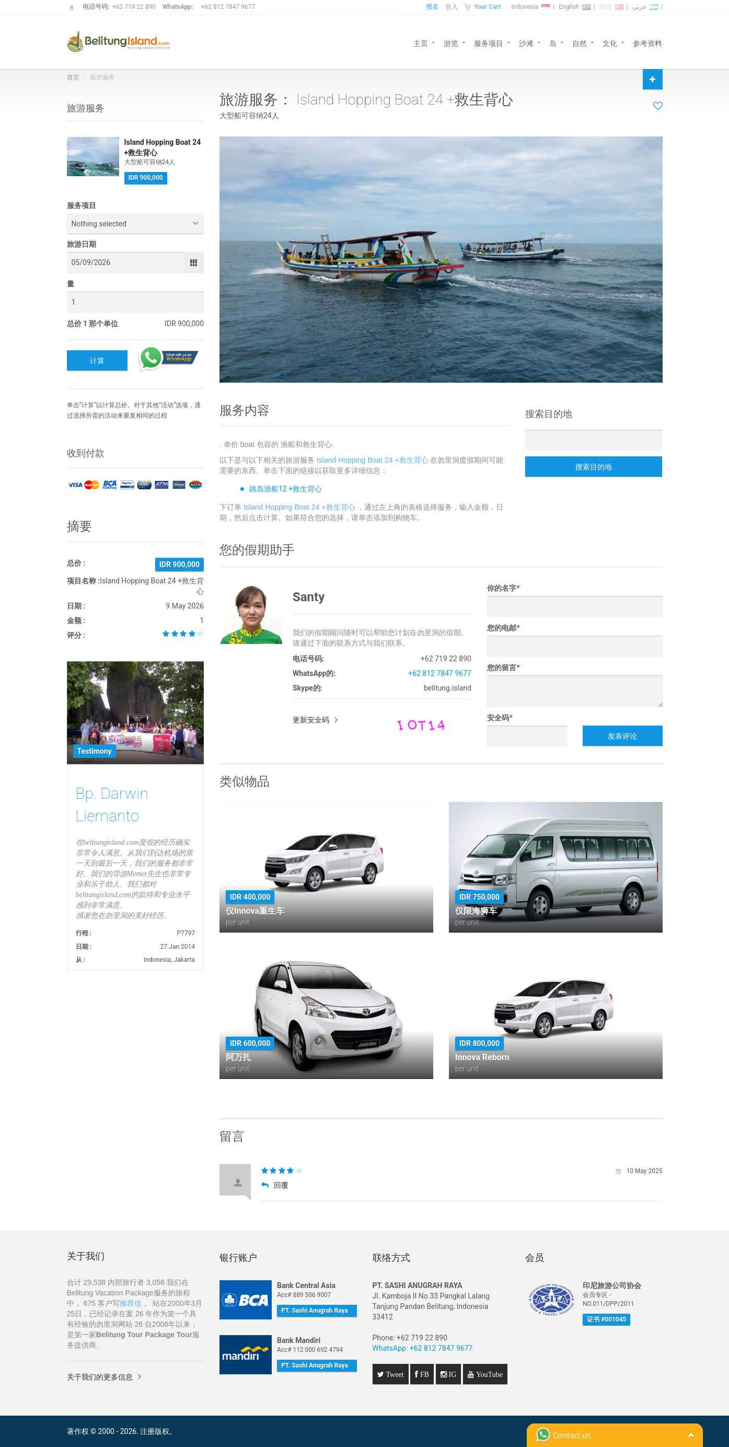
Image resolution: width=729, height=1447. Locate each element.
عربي (645, 6)
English (575, 6)
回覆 (274, 1185)
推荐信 (131, 1303)
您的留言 (503, 667)
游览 (451, 42)
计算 (97, 361)
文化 (610, 42)
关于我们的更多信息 (100, 1377)
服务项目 (488, 42)
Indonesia (530, 6)
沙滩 (526, 42)
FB (423, 1374)
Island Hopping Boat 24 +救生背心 (373, 460)
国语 (611, 6)
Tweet (394, 1374)
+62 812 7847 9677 (228, 6)
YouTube (488, 1374)
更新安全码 (311, 720)
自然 (579, 42)
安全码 (499, 718)
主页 (420, 42)
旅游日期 (81, 244)
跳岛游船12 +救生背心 (285, 489)
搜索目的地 (593, 467)
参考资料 (647, 42)
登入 (451, 6)
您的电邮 (503, 628)
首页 (73, 77)
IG (452, 1374)
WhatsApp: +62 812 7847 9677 (423, 1348)
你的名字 (503, 588)
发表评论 (622, 736)
